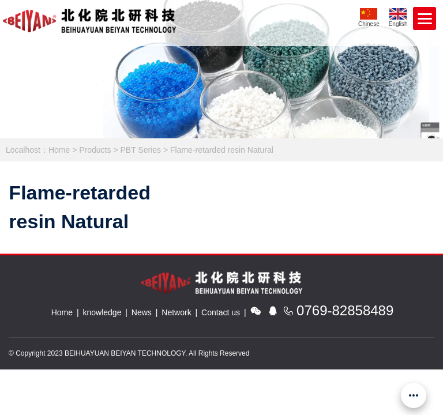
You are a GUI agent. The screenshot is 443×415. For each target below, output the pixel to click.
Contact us (220, 312)
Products (95, 149)
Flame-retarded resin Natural (221, 149)
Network (176, 312)
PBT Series (140, 149)
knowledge (102, 312)
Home (59, 149)
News (142, 312)
